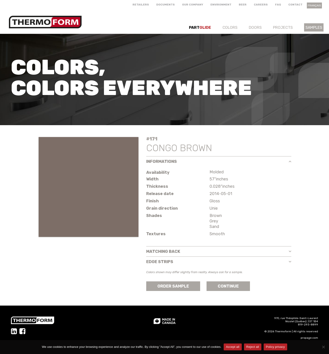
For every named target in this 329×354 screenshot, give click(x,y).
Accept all (232, 347)
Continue (228, 286)
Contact (295, 4)
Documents (165, 4)
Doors (255, 27)
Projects (283, 27)
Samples (313, 27)
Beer (243, 4)
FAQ (278, 4)
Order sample (173, 286)
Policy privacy (275, 347)
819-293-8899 (308, 324)
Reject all (252, 347)
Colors (230, 27)
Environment (220, 4)
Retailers (141, 4)
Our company (192, 4)
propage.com (309, 337)
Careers (261, 4)
